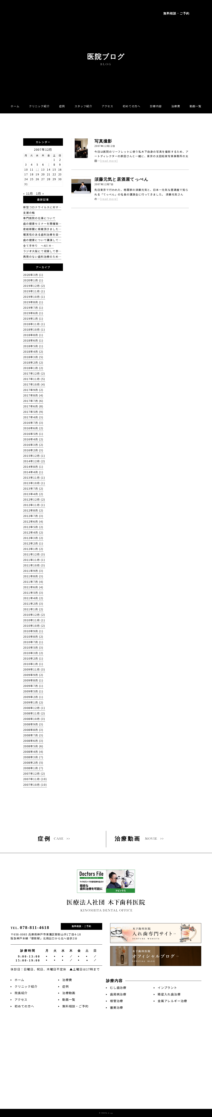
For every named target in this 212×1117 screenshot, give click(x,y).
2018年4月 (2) (33, 351)
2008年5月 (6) (33, 746)
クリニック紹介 (26, 986)
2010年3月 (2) (33, 653)
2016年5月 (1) (33, 434)
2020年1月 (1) (33, 280)
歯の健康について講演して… (42, 240)
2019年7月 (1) (33, 308)
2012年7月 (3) (33, 516)
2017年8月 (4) (33, 395)
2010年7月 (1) (33, 642)
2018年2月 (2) (33, 362)
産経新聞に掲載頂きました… (42, 229)
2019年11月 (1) (34, 291)
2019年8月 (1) (33, 302)
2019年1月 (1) (33, 318)
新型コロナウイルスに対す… (42, 207)
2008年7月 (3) (33, 735)
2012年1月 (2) (33, 549)
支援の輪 (29, 213)
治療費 (67, 980)
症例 (65, 986)
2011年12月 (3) (34, 554)
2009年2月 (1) (33, 697)
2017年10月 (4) (34, 384)
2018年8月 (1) (33, 335)
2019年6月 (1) (33, 313)
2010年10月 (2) (34, 626)
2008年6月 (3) (33, 741)
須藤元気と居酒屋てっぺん (121, 179)
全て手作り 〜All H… (38, 246)
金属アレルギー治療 (172, 1001)
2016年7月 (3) (33, 423)
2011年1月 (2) (33, 609)
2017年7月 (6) (33, 401)
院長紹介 (21, 993)
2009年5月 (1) (33, 691)
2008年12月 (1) (34, 708)
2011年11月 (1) (34, 560)
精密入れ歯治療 (169, 994)
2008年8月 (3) (33, 730)
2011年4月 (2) (33, 598)
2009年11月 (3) (34, 669)
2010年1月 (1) (33, 664)
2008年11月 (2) (34, 713)
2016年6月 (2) (33, 428)
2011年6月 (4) (33, 587)
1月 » (40, 193)
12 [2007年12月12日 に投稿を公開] (37, 169)
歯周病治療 (118, 994)
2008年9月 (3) (33, 724)
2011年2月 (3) (33, 604)
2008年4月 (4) (33, 752)
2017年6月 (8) (33, 406)
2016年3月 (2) (33, 445)
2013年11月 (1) (34, 477)
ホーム (19, 980)
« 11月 (28, 193)
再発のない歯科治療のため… (42, 256)
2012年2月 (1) (33, 543)
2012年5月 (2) (33, 527)
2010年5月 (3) (33, 647)
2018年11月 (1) (34, 324)
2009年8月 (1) (33, 680)
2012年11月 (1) (34, 505)
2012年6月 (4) (33, 521)
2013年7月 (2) (33, 488)
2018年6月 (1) (33, 340)
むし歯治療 (118, 988)
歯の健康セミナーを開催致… (42, 223)
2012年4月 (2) (33, 532)
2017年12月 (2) (34, 373)
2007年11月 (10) (35, 779)
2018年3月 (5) (33, 357)
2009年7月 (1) (33, 686)
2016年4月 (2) (33, 439)
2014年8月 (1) (33, 467)
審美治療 (116, 1007)
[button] (156, 106)
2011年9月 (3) (33, 571)
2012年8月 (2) (33, 510)
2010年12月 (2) (34, 615)
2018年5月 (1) (33, 346)
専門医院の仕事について (39, 218)
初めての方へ (24, 1006)
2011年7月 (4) (33, 582)
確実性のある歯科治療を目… (42, 234)
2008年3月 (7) (33, 757)
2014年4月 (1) (33, 472)
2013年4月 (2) (33, 494)
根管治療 (116, 1001)
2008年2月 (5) (33, 763)
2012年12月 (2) (34, 499)
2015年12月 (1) (34, 456)
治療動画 (68, 993)
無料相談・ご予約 (176, 13)
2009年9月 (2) (33, 675)
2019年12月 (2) (34, 286)
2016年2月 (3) (33, 450)
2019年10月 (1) (34, 297)
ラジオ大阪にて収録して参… (42, 251)
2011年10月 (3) (34, 565)
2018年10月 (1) (34, 329)
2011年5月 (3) (33, 593)
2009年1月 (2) (33, 702)
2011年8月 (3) (33, 576)
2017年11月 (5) (34, 379)
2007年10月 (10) (35, 785)
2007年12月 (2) (34, 773)
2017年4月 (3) (33, 417)
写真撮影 (103, 141)
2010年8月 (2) (33, 636)
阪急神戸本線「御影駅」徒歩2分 (33, 31)
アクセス (21, 999)
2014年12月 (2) (34, 461)
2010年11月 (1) (34, 620)
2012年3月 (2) (33, 538)
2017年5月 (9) (33, 412)
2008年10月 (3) (34, 719)
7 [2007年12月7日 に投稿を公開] (49, 164)
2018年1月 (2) (33, 368)
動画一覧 (68, 999)
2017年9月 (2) (33, 390)
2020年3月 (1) (33, 275)
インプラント (167, 988)
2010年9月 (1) (33, 631)
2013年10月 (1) (34, 483)
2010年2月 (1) (33, 658)
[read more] (109, 161)
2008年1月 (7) (33, 768)
